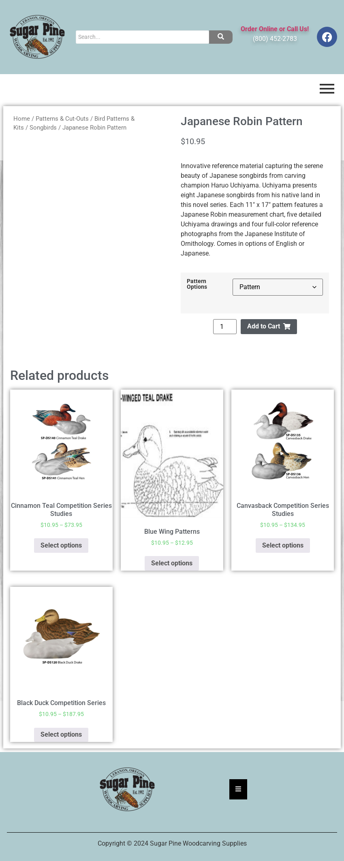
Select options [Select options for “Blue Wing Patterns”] (171, 563)
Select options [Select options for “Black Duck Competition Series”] (61, 734)
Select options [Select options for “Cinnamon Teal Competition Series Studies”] (61, 545)
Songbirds (43, 127)
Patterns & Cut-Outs (62, 118)
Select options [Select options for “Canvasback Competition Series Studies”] (282, 545)
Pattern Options (197, 284)
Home (21, 118)
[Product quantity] (225, 326)
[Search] (142, 37)
